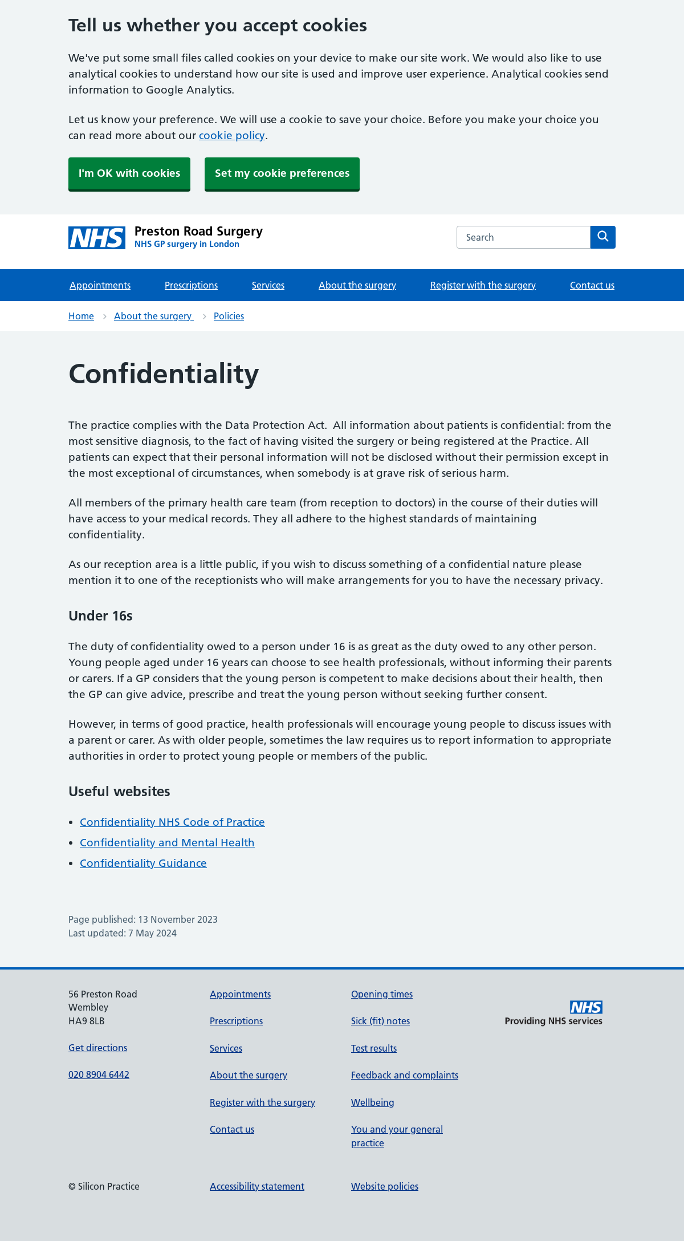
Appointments (100, 285)
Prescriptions (191, 285)
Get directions (97, 1047)
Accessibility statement (257, 1186)
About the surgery (357, 285)
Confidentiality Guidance (143, 863)
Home (81, 316)
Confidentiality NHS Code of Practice (172, 822)
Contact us (592, 285)
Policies (229, 316)
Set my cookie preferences (282, 173)
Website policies (384, 1186)
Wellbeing (372, 1102)
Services (268, 285)
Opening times (382, 994)
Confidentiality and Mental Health (167, 842)
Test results (374, 1048)
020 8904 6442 (98, 1074)
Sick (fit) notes (380, 1021)
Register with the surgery (483, 285)
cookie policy (232, 135)
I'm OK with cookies (129, 173)
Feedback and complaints (404, 1075)
